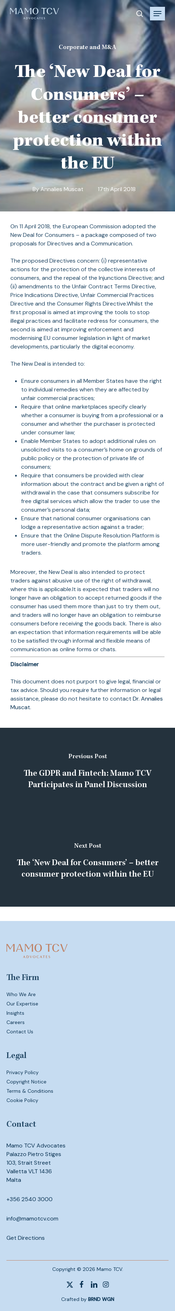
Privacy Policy (22, 1072)
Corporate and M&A (87, 47)
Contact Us (19, 1031)
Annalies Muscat (61, 189)
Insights (15, 1013)
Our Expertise (22, 1003)
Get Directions (25, 1238)
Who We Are (21, 994)
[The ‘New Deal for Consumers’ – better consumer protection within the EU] (87, 862)
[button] (157, 13)
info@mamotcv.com (32, 1218)
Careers (15, 1022)
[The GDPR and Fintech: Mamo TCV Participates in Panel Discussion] (87, 772)
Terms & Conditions (29, 1091)
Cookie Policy (22, 1100)
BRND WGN (101, 1299)
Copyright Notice (26, 1081)
